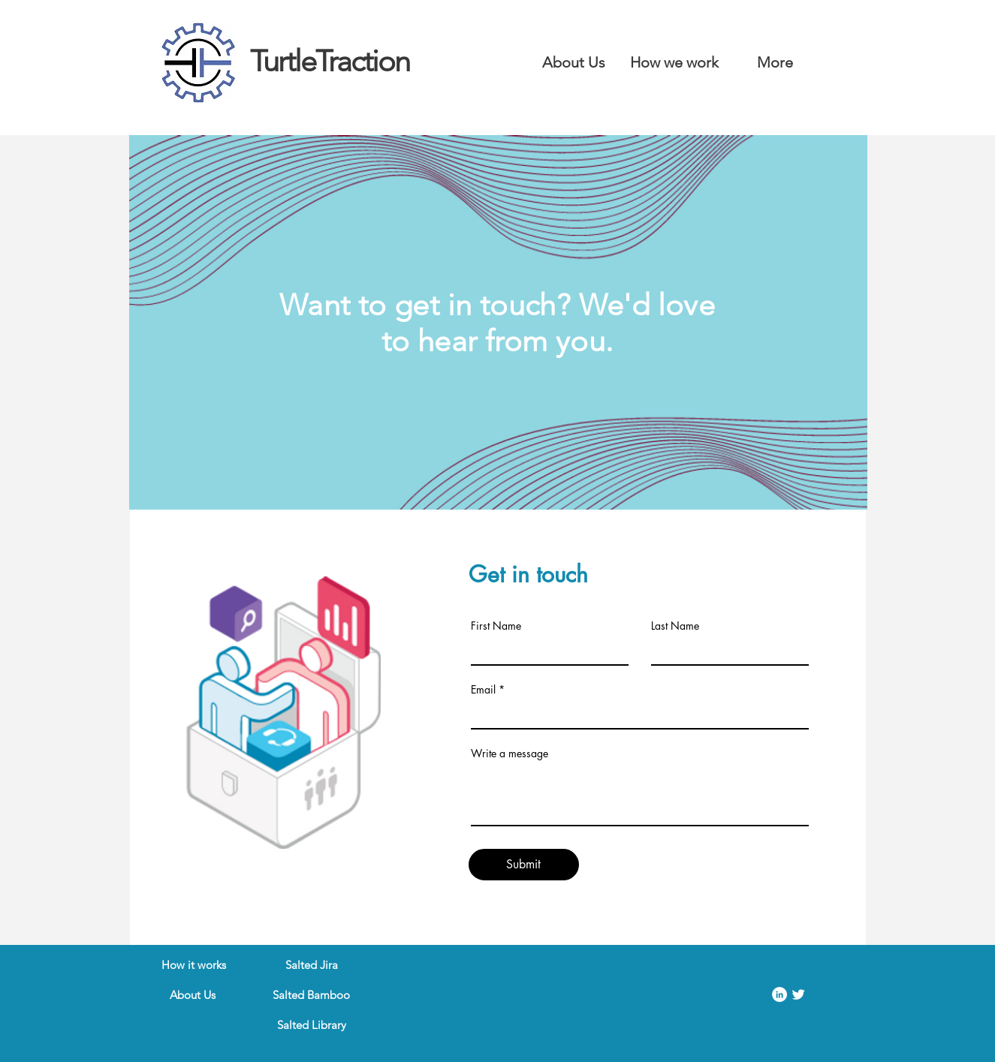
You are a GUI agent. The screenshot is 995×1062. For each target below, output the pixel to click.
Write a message (509, 753)
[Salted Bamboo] (311, 994)
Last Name (675, 626)
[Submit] (524, 864)
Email (483, 689)
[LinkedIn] (779, 994)
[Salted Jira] (311, 964)
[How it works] (193, 964)
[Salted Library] (311, 1024)
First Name (496, 626)
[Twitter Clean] (798, 994)
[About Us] (193, 994)
